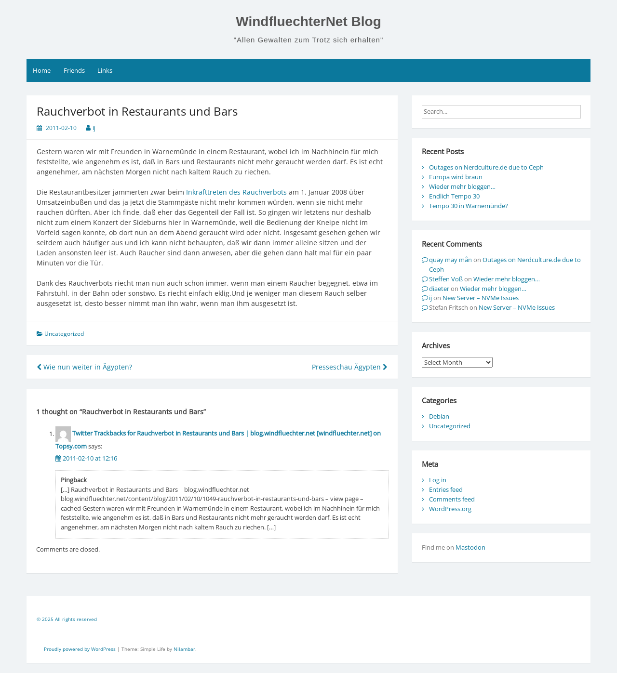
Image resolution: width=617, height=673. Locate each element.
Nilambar (184, 649)
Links (104, 70)
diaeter (439, 288)
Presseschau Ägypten (350, 366)
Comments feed (452, 499)
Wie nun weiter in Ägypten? (84, 366)
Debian (439, 416)
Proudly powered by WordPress (80, 649)
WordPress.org (450, 508)
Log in (437, 479)
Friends (74, 70)
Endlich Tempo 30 (454, 196)
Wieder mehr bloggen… (462, 186)
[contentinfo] (308, 620)
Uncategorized (449, 426)
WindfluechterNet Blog (308, 21)
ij (94, 128)
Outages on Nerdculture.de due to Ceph (486, 167)
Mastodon (470, 547)
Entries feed (446, 489)
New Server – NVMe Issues (481, 297)
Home (42, 70)
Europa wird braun (456, 176)
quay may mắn (450, 259)
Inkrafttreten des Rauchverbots (236, 192)
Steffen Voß (446, 279)
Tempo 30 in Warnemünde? (468, 205)
